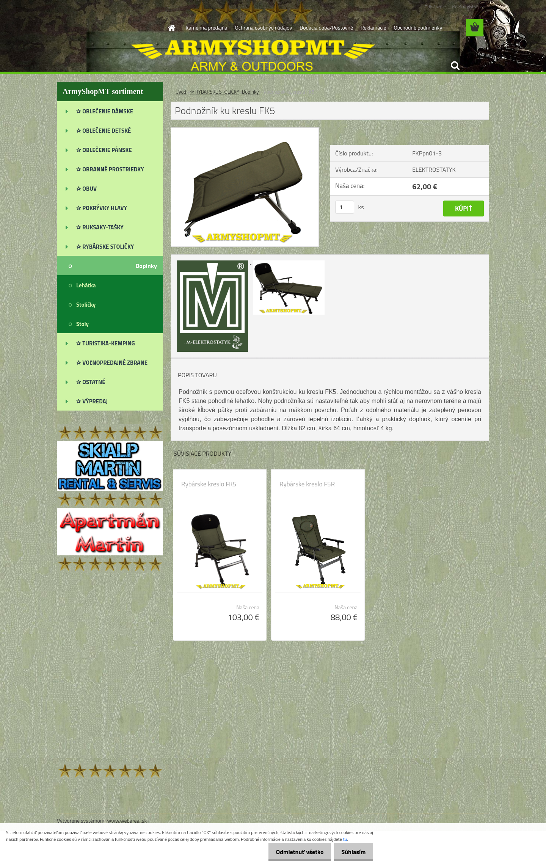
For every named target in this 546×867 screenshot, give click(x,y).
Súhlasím (351, 851)
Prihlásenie (435, 6)
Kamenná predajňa (207, 27)
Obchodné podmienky (418, 27)
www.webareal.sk (127, 821)
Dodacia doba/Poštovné (326, 27)
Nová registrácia (467, 6)
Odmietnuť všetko (293, 851)
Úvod (181, 92)
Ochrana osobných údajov (263, 27)
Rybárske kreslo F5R (307, 484)
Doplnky (251, 92)
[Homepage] (171, 27)
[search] (455, 65)
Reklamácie (373, 27)
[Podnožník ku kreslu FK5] (244, 130)
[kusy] (344, 207)
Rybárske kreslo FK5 (208, 484)
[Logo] (109, 28)
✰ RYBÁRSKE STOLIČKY (214, 92)
